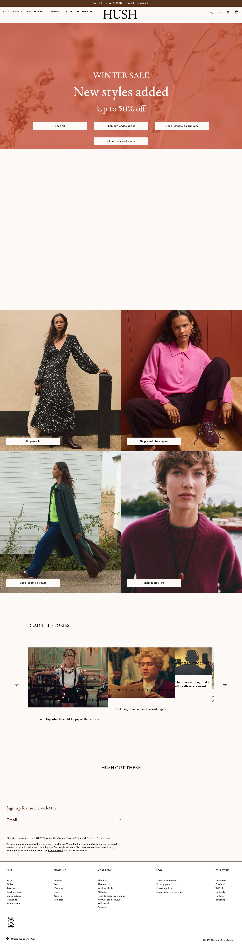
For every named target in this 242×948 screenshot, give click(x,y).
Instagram (221, 880)
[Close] (230, 3)
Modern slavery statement (170, 892)
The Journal (104, 884)
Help (9, 870)
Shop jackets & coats (33, 583)
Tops (56, 892)
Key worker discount (109, 900)
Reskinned (103, 903)
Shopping (60, 870)
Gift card (58, 900)
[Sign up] (119, 820)
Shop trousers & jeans (121, 141)
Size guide (11, 900)
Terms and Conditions (52, 844)
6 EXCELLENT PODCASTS (193, 663)
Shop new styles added (121, 126)
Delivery (11, 884)
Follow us (222, 870)
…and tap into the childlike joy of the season (68, 719)
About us (102, 880)
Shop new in (32, 441)
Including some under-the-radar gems (142, 709)
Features (102, 907)
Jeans (56, 884)
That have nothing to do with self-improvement (192, 685)
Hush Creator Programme (111, 896)
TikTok (219, 888)
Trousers (58, 888)
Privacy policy (164, 884)
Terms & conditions (167, 880)
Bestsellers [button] (34, 12)
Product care (13, 903)
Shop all (60, 126)
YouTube (220, 900)
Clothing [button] (53, 12)
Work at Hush (105, 888)
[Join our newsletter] (63, 818)
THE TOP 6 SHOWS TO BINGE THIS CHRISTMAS (141, 690)
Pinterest (220, 896)
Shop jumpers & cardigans (182, 126)
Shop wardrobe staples (154, 441)
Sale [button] (6, 12)
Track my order (14, 892)
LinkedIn (221, 892)
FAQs (9, 880)
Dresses (58, 880)
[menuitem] (8, 12)
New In (58, 896)
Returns (10, 888)
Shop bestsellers (153, 583)
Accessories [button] (84, 12)
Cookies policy (164, 888)
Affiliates (102, 892)
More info (104, 870)
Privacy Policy (73, 838)
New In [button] (17, 12)
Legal (160, 870)
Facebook (221, 884)
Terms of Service (95, 838)
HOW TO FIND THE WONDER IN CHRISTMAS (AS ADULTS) (68, 700)
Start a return (13, 896)
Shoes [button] (68, 12)
